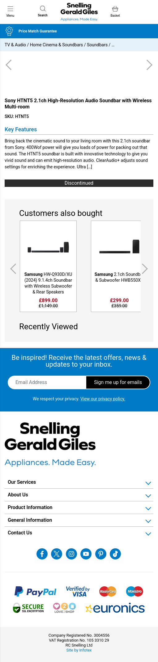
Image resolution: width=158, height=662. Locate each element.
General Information (30, 520)
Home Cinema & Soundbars (56, 44)
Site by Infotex (79, 650)
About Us (18, 495)
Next (146, 269)
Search (42, 11)
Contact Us (20, 533)
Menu (10, 11)
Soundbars (97, 44)
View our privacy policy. (102, 398)
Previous (12, 269)
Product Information (30, 507)
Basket (115, 11)
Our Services (22, 482)
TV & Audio (15, 44)
